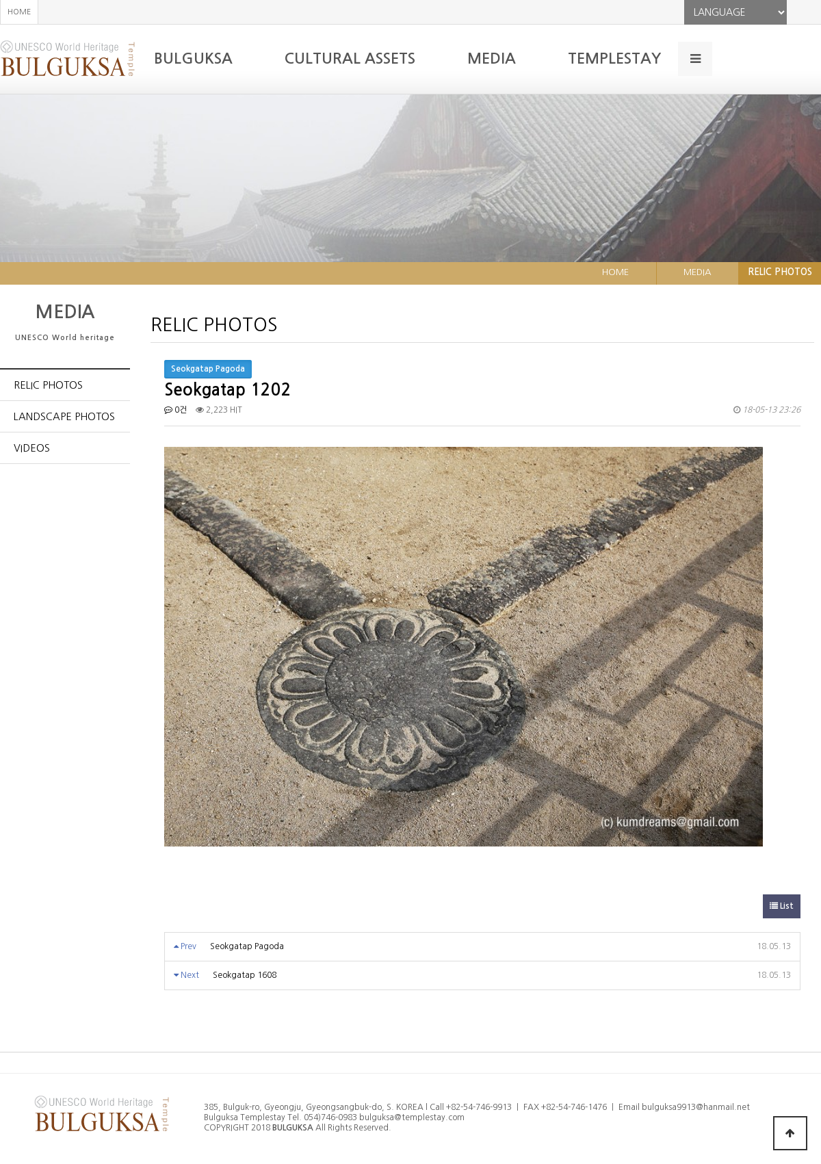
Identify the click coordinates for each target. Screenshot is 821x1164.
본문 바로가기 (0, 0)
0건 (175, 410)
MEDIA (491, 58)
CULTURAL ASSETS (350, 58)
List (782, 906)
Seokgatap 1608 (244, 975)
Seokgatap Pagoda (247, 946)
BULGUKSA (193, 58)
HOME (19, 12)
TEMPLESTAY (614, 58)
